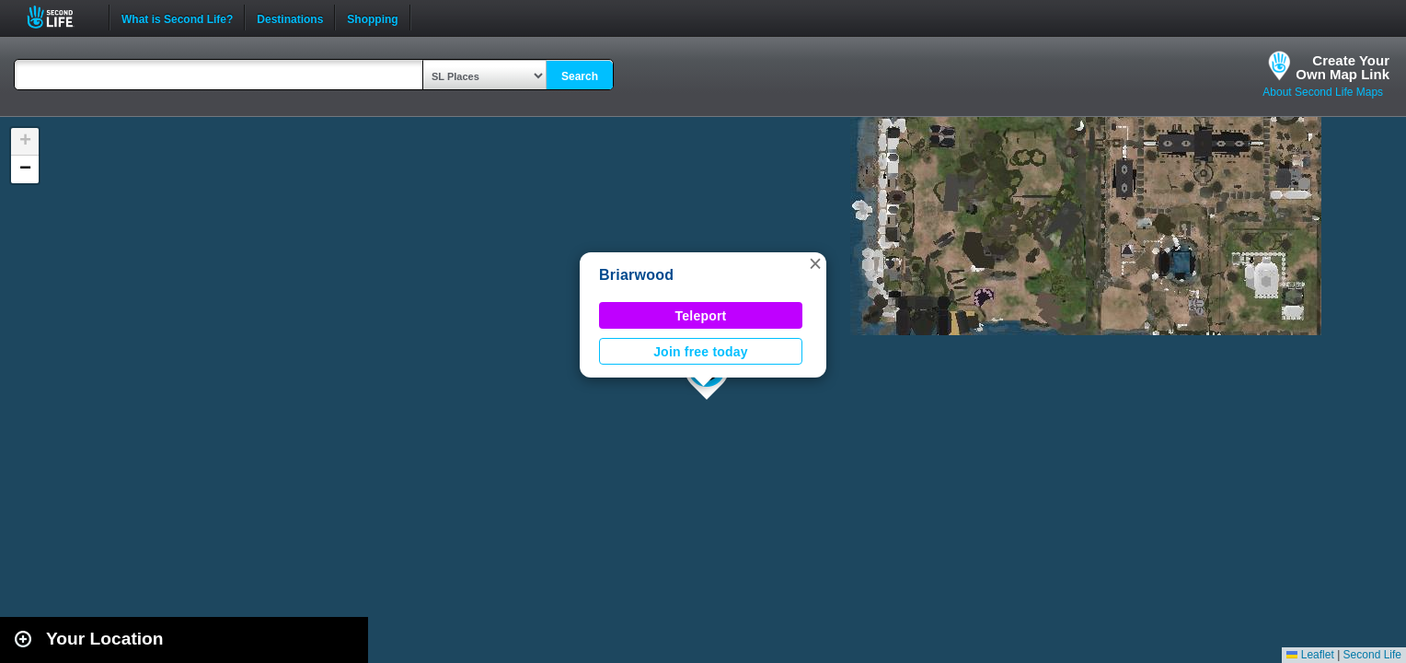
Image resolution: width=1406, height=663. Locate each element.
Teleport (701, 315)
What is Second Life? (177, 17)
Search (579, 76)
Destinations (290, 17)
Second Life (60, 17)
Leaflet (1309, 654)
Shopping (372, 17)
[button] (815, 263)
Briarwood (636, 275)
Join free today (700, 351)
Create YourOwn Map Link (1342, 67)
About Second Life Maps (1322, 92)
